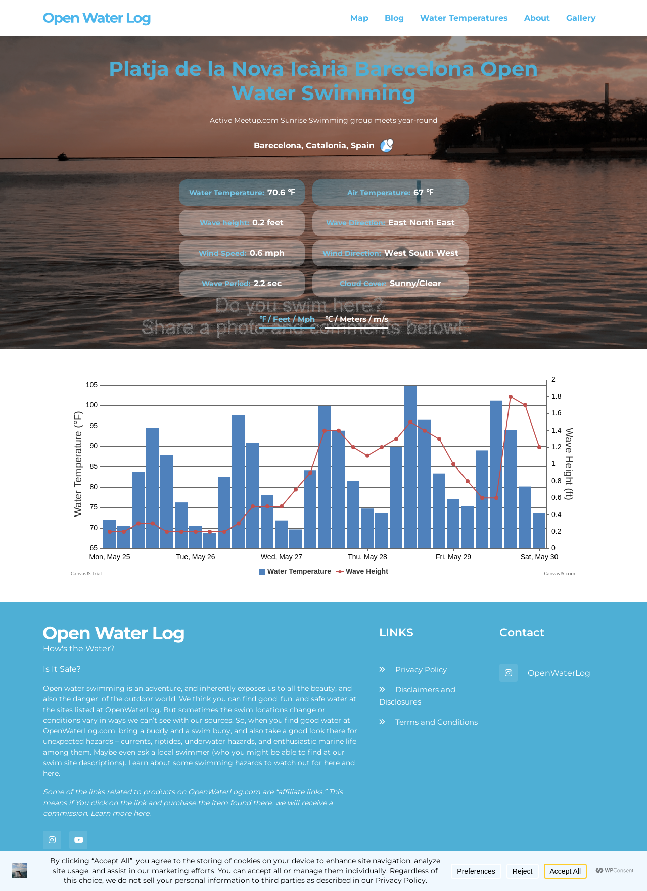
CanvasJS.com (559, 573)
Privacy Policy (421, 669)
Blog (394, 18)
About (537, 18)
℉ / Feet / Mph (287, 319)
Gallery (581, 18)
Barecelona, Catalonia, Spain (324, 145)
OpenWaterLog (559, 673)
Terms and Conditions (436, 722)
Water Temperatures (464, 18)
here (332, 762)
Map (359, 18)
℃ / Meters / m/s (356, 319)
